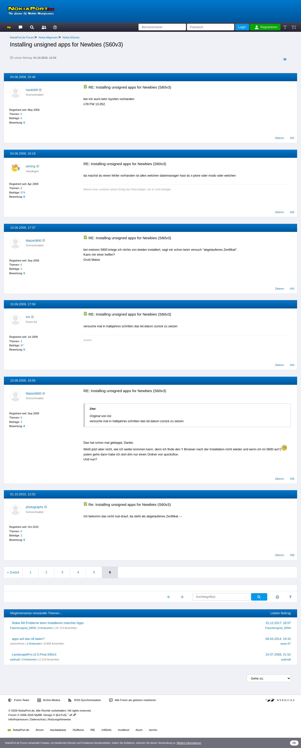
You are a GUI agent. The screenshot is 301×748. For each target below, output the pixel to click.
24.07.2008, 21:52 (278, 654)
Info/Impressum (18, 719)
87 (22, 345)
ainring (30, 166)
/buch (139, 729)
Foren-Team (18, 700)
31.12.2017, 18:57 (278, 623)
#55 (292, 478)
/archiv (153, 729)
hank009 (32, 90)
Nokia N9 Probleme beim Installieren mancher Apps (48, 623)
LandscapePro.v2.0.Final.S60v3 (34, 654)
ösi (28, 317)
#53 (292, 288)
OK (294, 743)
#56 (292, 555)
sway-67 (285, 643)
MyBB (38, 715)
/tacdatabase (58, 729)
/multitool (123, 729)
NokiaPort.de (18, 729)
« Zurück (13, 572)
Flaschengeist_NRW (23, 627)
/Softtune (78, 729)
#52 (292, 212)
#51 (292, 137)
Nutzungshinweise (59, 719)
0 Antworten (45, 627)
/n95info (106, 729)
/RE (92, 729)
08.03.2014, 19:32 (278, 639)
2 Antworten (34, 643)
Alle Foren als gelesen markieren (132, 700)
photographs (34, 507)
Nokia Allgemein (48, 37)
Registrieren (266, 27)
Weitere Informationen (189, 743)
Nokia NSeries (71, 37)
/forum (40, 729)
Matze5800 (33, 240)
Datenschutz (38, 719)
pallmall (15, 659)
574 (23, 192)
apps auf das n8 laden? (28, 639)
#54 (292, 364)
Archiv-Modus (48, 700)
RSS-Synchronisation (84, 700)
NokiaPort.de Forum (22, 37)
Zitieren (279, 137)
